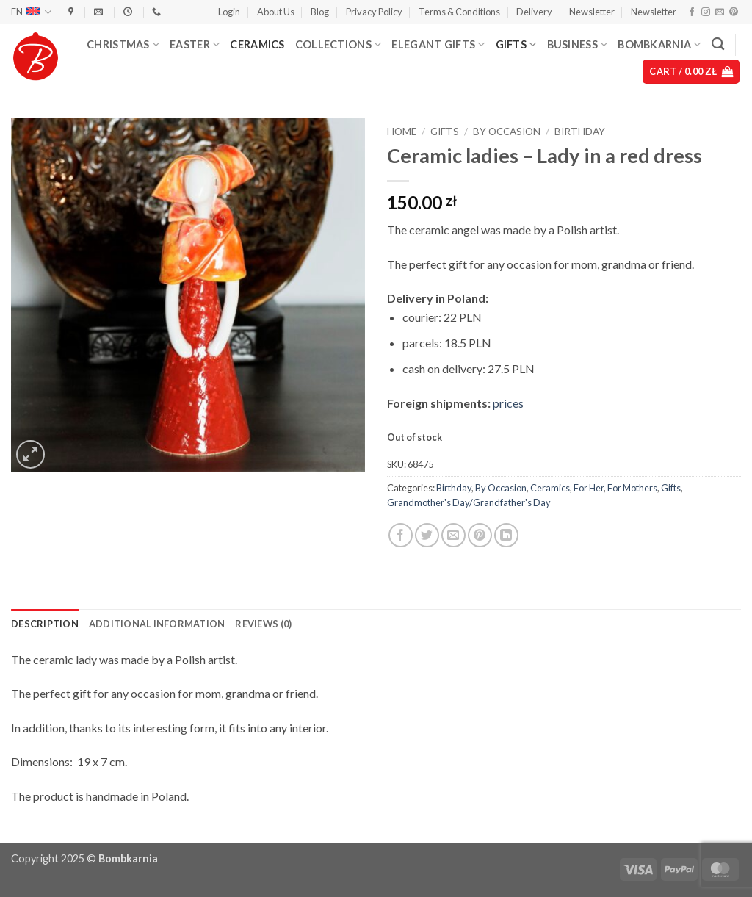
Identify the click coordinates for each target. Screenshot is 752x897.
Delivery (534, 12)
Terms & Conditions (459, 12)
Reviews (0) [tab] (263, 624)
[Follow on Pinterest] (733, 12)
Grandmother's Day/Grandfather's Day (469, 502)
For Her (589, 488)
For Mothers (632, 488)
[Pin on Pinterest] (480, 535)
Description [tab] (45, 624)
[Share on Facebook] (400, 535)
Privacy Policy (374, 12)
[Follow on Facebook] (691, 12)
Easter (195, 44)
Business (577, 44)
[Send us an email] (719, 12)
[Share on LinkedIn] (506, 535)
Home (401, 131)
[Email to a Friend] (453, 535)
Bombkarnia (659, 44)
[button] (229, 12)
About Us (275, 12)
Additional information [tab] (157, 624)
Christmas (123, 44)
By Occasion (506, 131)
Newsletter (592, 12)
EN (31, 12)
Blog (320, 12)
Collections (338, 44)
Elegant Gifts (438, 44)
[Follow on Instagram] (705, 12)
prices (508, 403)
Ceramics (257, 44)
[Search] (718, 44)
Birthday (579, 131)
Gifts (516, 44)
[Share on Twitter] (427, 535)
